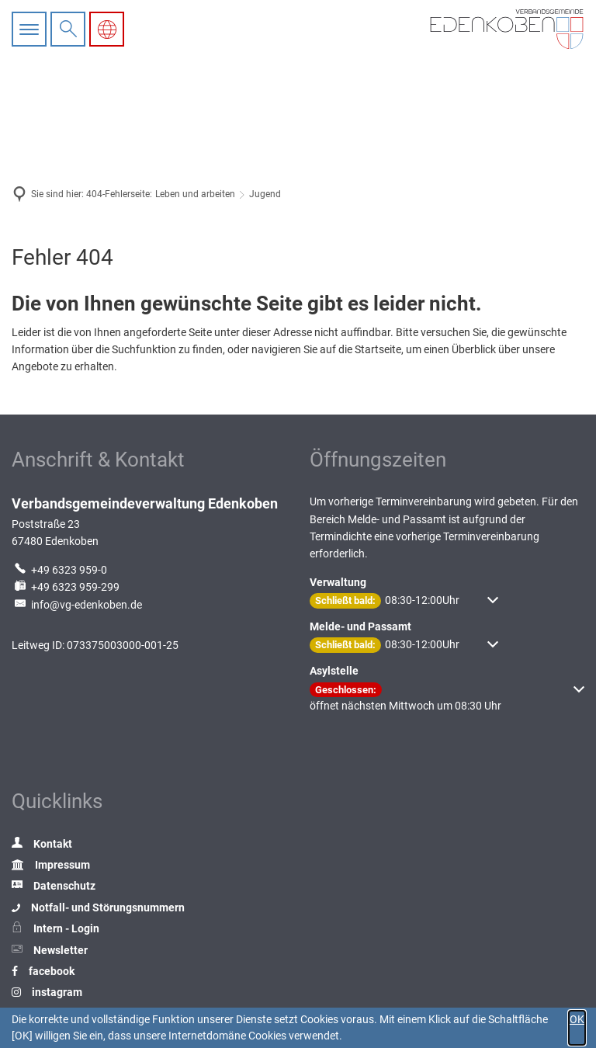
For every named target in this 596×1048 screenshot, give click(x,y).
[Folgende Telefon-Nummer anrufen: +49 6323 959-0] (59, 570)
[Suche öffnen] (67, 29)
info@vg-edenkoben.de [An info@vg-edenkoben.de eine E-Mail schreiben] (77, 605)
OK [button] (577, 1019)
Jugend (265, 194)
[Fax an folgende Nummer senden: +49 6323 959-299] (66, 587)
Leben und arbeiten (195, 194)
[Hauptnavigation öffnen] (31, 29)
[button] (404, 600)
